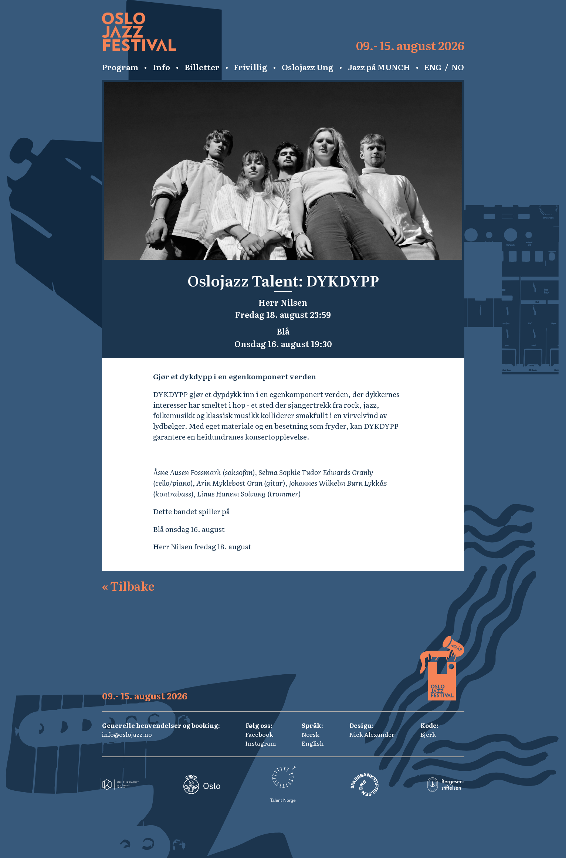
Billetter (202, 67)
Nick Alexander (371, 734)
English (313, 743)
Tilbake (128, 585)
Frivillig (250, 67)
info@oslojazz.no (127, 734)
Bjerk (428, 734)
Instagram (260, 743)
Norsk (310, 734)
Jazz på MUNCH (379, 67)
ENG (433, 67)
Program (120, 67)
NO (457, 67)
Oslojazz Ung (307, 67)
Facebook (259, 734)
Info (161, 67)
